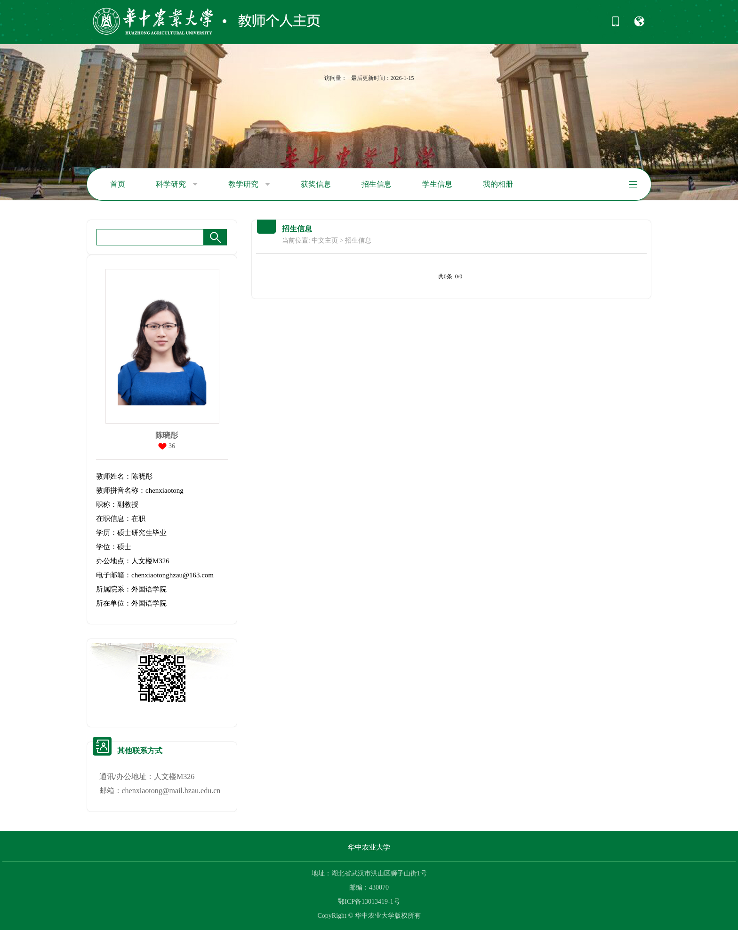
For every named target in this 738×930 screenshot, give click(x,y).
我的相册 (498, 184)
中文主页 (325, 240)
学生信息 (437, 184)
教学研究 (249, 184)
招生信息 (376, 184)
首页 (117, 184)
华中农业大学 (369, 847)
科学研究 (177, 184)
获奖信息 (316, 184)
